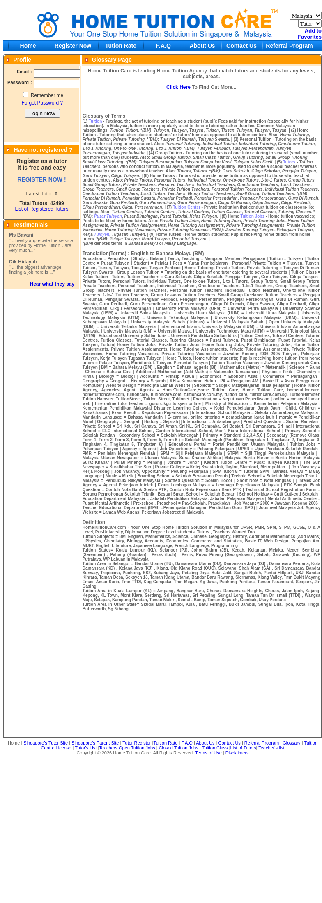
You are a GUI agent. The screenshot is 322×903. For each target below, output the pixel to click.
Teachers (108, 747)
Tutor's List (86, 747)
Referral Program (289, 45)
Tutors (289, 162)
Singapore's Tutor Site (45, 742)
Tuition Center (186, 207)
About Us (202, 45)
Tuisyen (102, 234)
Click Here (178, 87)
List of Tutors (243, 747)
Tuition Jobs (252, 216)
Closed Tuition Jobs (178, 747)
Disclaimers (237, 752)
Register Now (73, 45)
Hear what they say (52, 284)
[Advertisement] (163, 828)
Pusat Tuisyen (108, 216)
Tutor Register (136, 742)
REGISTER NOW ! (41, 179)
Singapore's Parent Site (95, 742)
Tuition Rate (165, 742)
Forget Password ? (42, 103)
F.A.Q (163, 45)
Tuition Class (215, 747)
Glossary (291, 742)
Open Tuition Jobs (137, 747)
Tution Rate (120, 45)
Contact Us (241, 45)
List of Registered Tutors (41, 209)
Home (28, 45)
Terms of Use (208, 752)
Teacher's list (271, 747)
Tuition (95, 121)
